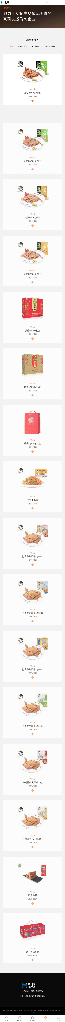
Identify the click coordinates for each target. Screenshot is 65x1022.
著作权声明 (47, 1010)
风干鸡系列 (36, 46)
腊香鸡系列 (22, 46)
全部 (11, 46)
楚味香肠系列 (50, 46)
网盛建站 (41, 1010)
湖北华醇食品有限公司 (10, 1010)
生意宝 (36, 1010)
